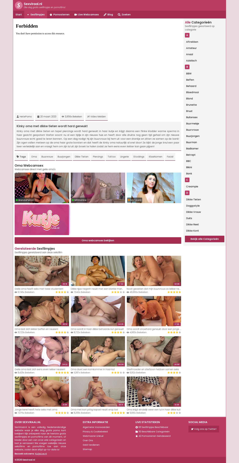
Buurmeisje (192, 123)
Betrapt (191, 155)
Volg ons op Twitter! (203, 429)
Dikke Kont (192, 230)
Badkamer (192, 148)
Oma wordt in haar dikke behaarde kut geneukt (97, 329)
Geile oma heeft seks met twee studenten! (39, 288)
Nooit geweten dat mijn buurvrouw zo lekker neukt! (155, 288)
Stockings (138, 156)
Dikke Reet (192, 224)
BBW (189, 73)
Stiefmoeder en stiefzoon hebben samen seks (153, 369)
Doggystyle (193, 205)
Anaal (189, 54)
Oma (34, 156)
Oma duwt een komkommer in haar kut (93, 369)
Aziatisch (191, 60)
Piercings (98, 156)
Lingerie (124, 156)
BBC (188, 161)
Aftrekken (192, 42)
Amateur (191, 48)
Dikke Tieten (81, 156)
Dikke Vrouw (193, 212)
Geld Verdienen (91, 444)
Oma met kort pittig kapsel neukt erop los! (94, 409)
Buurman (191, 142)
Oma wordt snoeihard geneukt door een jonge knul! (156, 329)
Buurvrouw (47, 156)
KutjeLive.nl (41, 453)
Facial (170, 156)
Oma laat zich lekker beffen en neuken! (36, 329)
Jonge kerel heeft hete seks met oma (36, 409)
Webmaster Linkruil (93, 436)
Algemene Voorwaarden (96, 427)
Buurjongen (64, 156)
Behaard (191, 86)
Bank (189, 173)
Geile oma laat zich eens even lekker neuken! (40, 369)
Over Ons (88, 440)
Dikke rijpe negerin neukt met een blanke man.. (97, 288)
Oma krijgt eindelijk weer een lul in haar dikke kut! (154, 409)
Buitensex (192, 117)
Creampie (192, 186)
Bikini (189, 167)
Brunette (191, 105)
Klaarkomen (155, 156)
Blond (189, 98)
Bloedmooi (192, 92)
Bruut (189, 111)
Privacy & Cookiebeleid (95, 431)
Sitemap (87, 449)
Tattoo (112, 156)
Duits (189, 218)
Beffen (190, 80)
